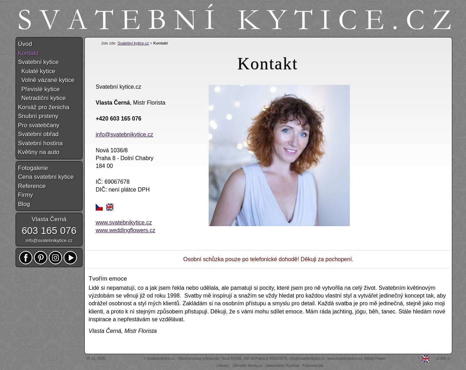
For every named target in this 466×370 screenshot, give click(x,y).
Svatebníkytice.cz (161, 358)
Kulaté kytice (36, 71)
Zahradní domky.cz (247, 366)
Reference (32, 186)
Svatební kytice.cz (133, 43)
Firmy (25, 195)
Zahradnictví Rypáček (282, 366)
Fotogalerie (33, 168)
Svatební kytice (38, 62)
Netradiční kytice (42, 98)
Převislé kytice (39, 89)
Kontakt (28, 53)
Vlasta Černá (49, 219)
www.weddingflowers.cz (125, 230)
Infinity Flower (375, 358)
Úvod (25, 44)
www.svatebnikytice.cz (124, 222)
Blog (24, 204)
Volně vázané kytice (46, 80)
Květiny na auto (38, 152)
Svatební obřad (38, 134)
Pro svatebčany (38, 125)
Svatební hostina (40, 143)
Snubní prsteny (38, 116)
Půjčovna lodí (312, 366)
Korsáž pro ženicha (44, 107)
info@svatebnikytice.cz (124, 134)
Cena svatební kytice (46, 177)
